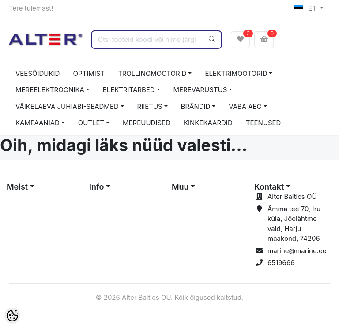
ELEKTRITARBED (129, 90)
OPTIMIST (89, 73)
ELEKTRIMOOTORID (236, 73)
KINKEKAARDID (208, 123)
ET (306, 8)
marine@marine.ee (297, 250)
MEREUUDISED (146, 123)
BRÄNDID (196, 106)
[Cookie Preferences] (12, 316)
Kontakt (269, 186)
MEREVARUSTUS (200, 90)
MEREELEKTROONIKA (49, 90)
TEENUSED (263, 123)
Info (96, 186)
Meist (17, 186)
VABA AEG (245, 106)
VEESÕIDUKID (37, 73)
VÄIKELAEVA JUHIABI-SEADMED (67, 106)
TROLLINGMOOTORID (152, 73)
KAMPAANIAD (37, 123)
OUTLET (91, 123)
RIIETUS (149, 106)
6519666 (281, 262)
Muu (180, 186)
